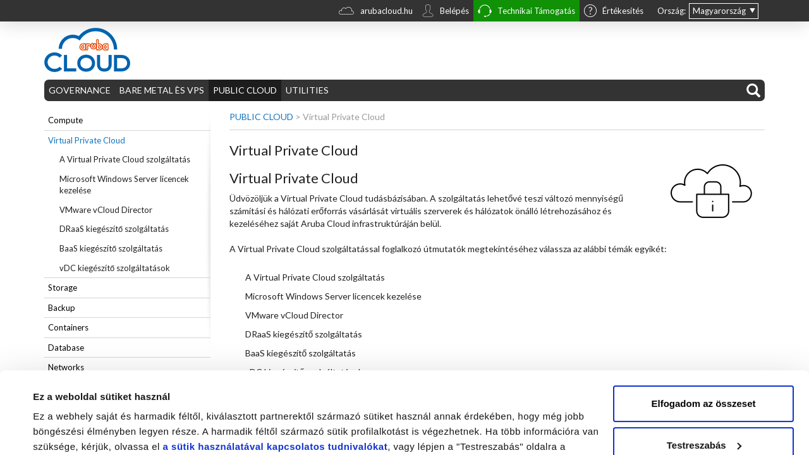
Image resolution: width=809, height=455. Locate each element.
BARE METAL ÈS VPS (161, 90)
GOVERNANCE (80, 90)
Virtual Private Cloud (86, 140)
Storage (62, 287)
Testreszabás (704, 363)
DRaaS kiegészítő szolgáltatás (114, 229)
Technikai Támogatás (526, 12)
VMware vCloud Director (105, 210)
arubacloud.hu (376, 12)
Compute (65, 120)
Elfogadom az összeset (703, 322)
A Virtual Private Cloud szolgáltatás (124, 159)
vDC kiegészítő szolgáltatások (114, 268)
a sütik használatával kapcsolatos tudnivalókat (275, 365)
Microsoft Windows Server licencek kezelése (124, 185)
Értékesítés (613, 12)
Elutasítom (703, 404)
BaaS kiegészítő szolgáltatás (110, 248)
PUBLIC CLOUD (245, 90)
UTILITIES (307, 90)
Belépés (445, 12)
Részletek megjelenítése (88, 430)
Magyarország (719, 11)
